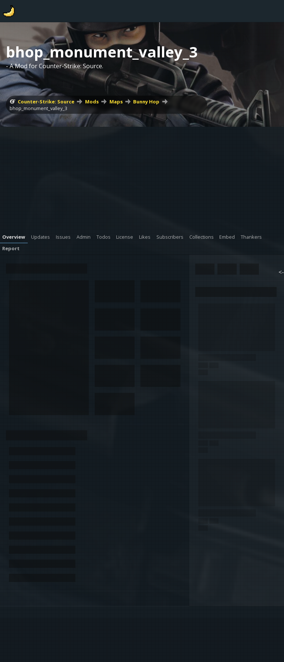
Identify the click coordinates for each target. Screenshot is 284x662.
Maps (116, 101)
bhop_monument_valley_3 (38, 108)
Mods (92, 101)
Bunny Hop (146, 101)
